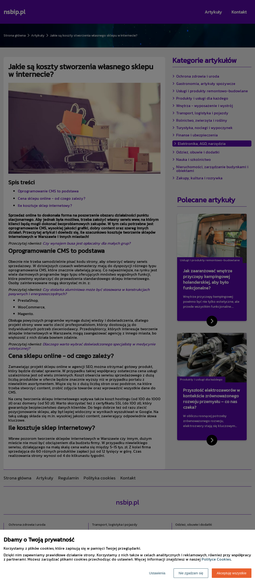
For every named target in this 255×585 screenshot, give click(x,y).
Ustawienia (157, 573)
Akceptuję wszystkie (231, 573)
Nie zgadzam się (191, 573)
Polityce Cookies (216, 559)
